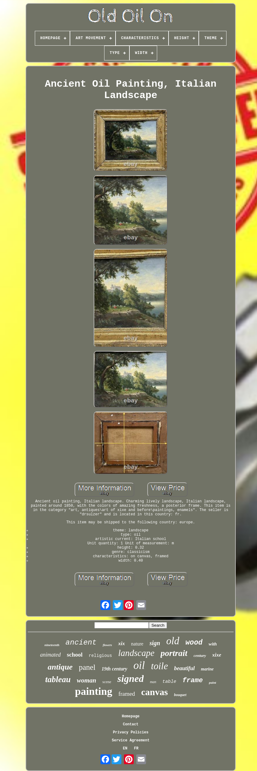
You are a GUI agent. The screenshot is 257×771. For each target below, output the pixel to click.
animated (50, 655)
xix (121, 643)
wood (194, 643)
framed (126, 694)
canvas (154, 692)
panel (87, 667)
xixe (216, 655)
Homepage (131, 716)
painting (93, 691)
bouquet (180, 695)
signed (130, 678)
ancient (81, 642)
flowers (107, 645)
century (200, 655)
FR (136, 748)
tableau (58, 679)
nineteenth (51, 645)
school (75, 654)
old (172, 640)
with (213, 643)
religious (100, 655)
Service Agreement (130, 740)
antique (60, 666)
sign (154, 643)
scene (106, 681)
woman (86, 680)
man (153, 682)
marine (207, 669)
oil (139, 665)
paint (212, 682)
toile (159, 666)
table (169, 681)
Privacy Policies (130, 732)
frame (192, 680)
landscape (136, 653)
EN (125, 748)
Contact (130, 724)
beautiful (184, 668)
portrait (174, 653)
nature (137, 643)
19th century (114, 668)
